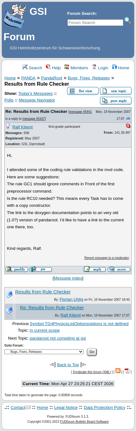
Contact (18, 407)
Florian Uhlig (71, 299)
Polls (9, 100)
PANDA (28, 78)
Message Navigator (37, 100)
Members (76, 67)
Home (120, 67)
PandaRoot (51, 78)
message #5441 (80, 112)
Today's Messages (35, 93)
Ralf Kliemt (22, 127)
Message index (68, 278)
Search (32, 67)
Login (100, 67)
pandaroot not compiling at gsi (58, 338)
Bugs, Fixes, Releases (89, 78)
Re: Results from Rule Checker (36, 111)
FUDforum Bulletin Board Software (84, 421)
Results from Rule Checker (43, 291)
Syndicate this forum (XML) (92, 372)
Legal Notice (65, 407)
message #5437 (33, 118)
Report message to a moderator (106, 258)
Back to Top (68, 364)
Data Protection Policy (104, 407)
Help (53, 67)
